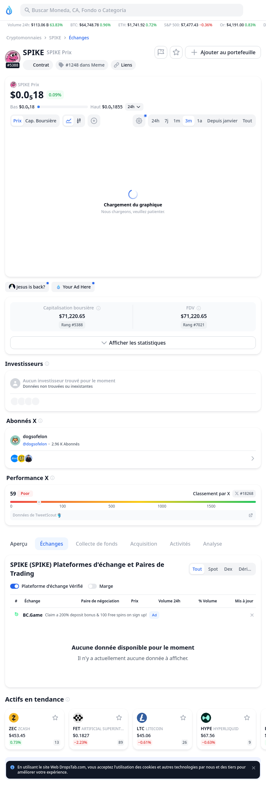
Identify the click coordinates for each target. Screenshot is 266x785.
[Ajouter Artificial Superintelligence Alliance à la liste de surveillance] (119, 718)
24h (156, 121)
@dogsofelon (35, 444)
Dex (228, 569)
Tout (247, 121)
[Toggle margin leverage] (100, 586)
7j (166, 121)
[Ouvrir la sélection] (134, 107)
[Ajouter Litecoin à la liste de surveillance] (183, 718)
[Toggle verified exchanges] (46, 586)
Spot (213, 569)
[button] (133, 25)
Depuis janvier (222, 121)
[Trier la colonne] (16, 601)
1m (176, 121)
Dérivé (245, 569)
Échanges (79, 38)
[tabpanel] (133, 202)
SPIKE (55, 38)
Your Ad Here (75, 286)
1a (199, 121)
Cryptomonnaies (24, 38)
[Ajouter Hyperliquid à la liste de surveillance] (247, 718)
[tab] (17, 121)
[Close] (252, 615)
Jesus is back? (29, 286)
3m (188, 121)
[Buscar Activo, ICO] (131, 10)
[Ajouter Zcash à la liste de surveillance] (55, 718)
